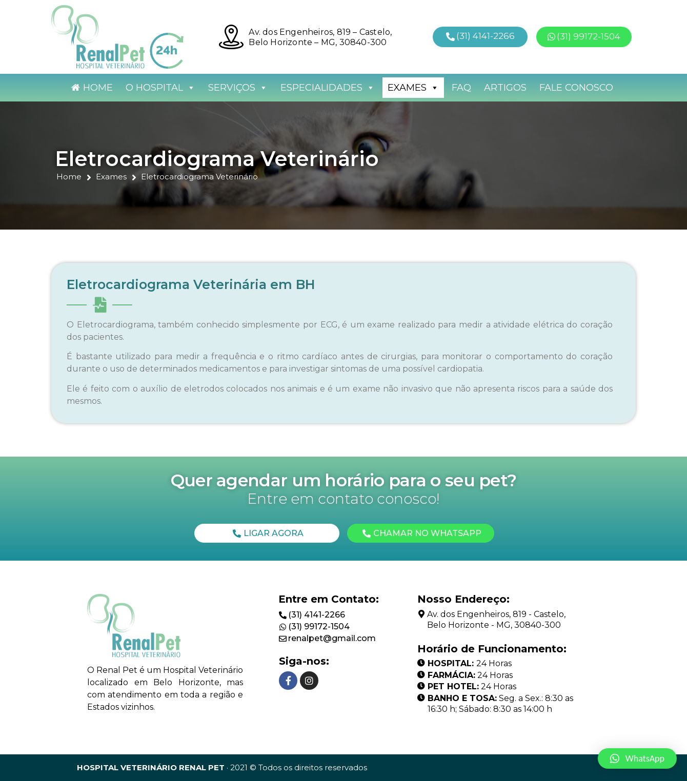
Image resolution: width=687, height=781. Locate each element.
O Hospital (160, 87)
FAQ (461, 87)
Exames (413, 87)
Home (98, 87)
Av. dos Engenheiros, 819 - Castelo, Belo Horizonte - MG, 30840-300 (496, 619)
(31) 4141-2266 (316, 615)
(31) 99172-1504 (319, 626)
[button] (480, 37)
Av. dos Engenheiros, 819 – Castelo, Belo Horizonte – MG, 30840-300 (320, 37)
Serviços (238, 87)
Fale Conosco (576, 87)
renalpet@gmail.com (332, 638)
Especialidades (327, 87)
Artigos (505, 87)
